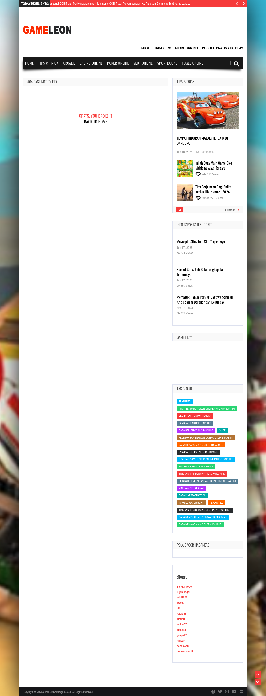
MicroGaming (186, 48)
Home (29, 63)
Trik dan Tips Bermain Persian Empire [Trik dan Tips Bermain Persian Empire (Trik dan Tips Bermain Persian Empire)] (202, 473)
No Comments (205, 151)
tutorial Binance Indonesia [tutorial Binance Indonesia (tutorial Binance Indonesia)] (196, 466)
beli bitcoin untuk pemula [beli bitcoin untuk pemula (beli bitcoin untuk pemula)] (195, 416)
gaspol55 (182, 635)
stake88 (181, 629)
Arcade (69, 63)
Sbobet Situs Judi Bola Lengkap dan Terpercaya (200, 272)
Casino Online (91, 63)
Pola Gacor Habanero (193, 545)
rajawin (181, 640)
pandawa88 (183, 646)
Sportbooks (167, 63)
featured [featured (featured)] (185, 401)
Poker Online (118, 63)
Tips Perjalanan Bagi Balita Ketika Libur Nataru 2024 (213, 189)
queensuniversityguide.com (57, 692)
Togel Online (192, 63)
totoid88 (181, 613)
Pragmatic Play (229, 48)
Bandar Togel (184, 586)
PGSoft (208, 48)
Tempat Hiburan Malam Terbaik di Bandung (202, 140)
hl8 (178, 608)
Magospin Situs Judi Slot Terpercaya (201, 241)
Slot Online (143, 63)
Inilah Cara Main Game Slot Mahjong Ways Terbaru (213, 165)
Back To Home (95, 121)
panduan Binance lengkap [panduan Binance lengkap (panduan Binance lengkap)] (195, 423)
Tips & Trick (48, 63)
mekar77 (182, 624)
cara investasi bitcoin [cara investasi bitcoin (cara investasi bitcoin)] (192, 495)
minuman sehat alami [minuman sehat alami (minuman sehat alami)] (191, 488)
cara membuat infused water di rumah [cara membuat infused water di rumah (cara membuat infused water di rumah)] (203, 517)
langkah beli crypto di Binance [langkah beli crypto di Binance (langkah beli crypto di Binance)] (198, 452)
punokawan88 (185, 651)
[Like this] (199, 174)
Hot (146, 48)
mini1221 (182, 597)
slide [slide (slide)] (222, 430)
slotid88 (181, 619)
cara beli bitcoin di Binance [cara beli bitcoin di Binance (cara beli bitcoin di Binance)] (196, 430)
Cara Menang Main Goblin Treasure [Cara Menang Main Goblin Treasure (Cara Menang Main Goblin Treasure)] (201, 445)
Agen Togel (183, 592)
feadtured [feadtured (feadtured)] (216, 502)
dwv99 (180, 602)
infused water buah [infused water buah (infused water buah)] (191, 502)
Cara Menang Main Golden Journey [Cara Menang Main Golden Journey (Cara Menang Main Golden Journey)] (200, 524)
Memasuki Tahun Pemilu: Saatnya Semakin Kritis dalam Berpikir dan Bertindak (205, 299)
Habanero (162, 48)
